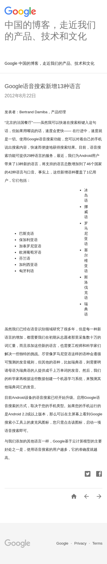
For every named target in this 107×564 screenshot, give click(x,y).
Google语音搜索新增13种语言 (43, 86)
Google (63, 543)
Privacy (80, 543)
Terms (97, 543)
